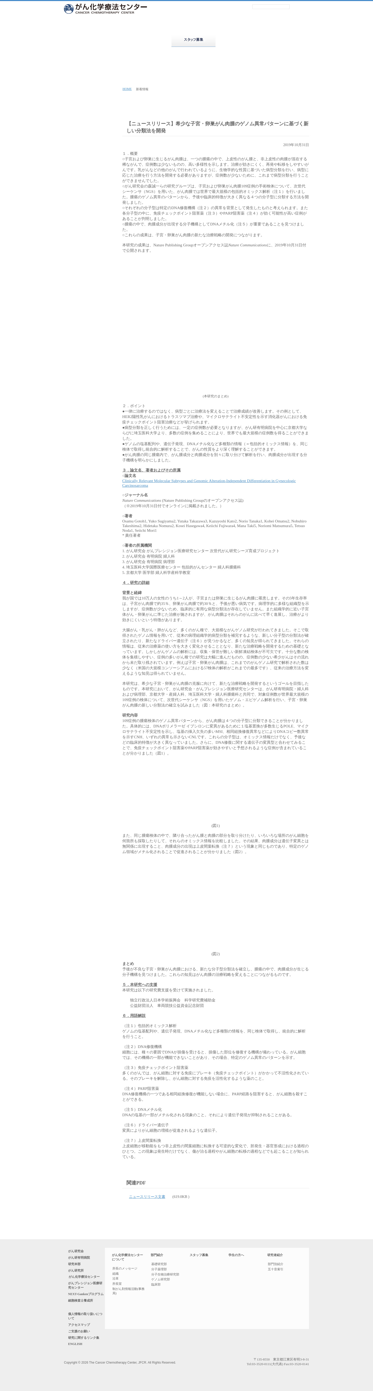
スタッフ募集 (199, 1256)
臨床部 (156, 1285)
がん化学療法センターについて (102, 41)
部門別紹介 (278, 1266)
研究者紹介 (285, 41)
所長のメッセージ (124, 1269)
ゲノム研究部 (160, 1280)
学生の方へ (239, 1256)
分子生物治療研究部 (165, 1275)
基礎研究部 (159, 1265)
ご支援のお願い (82, 1348)
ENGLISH (75, 1364)
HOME (127, 89)
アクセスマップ (82, 1340)
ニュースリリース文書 (150, 1197)
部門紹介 (148, 41)
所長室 (117, 1284)
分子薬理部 (159, 1270)
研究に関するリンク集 (86, 1356)
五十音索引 (278, 1272)
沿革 (115, 1279)
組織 (115, 1274)
